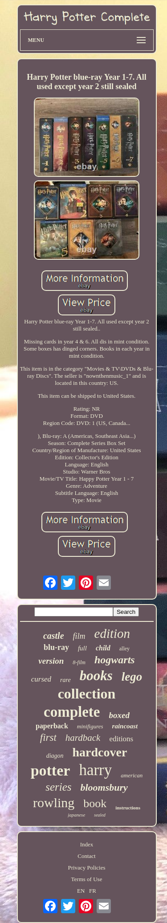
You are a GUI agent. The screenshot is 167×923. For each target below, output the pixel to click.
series (58, 787)
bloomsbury (103, 787)
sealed (100, 815)
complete (72, 712)
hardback (83, 737)
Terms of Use (86, 879)
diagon (55, 755)
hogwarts (114, 660)
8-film (79, 662)
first (48, 737)
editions (121, 739)
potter (50, 770)
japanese (76, 814)
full (82, 648)
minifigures (90, 726)
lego (132, 676)
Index (87, 844)
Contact (86, 856)
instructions (127, 807)
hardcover (100, 752)
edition (112, 633)
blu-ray (56, 647)
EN (81, 890)
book (94, 803)
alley (124, 648)
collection (87, 694)
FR (92, 890)
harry (95, 770)
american (132, 775)
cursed (41, 679)
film (79, 636)
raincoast (125, 726)
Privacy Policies (86, 867)
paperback (52, 726)
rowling (53, 802)
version (51, 661)
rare (65, 680)
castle (53, 636)
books (96, 675)
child (103, 648)
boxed (119, 715)
